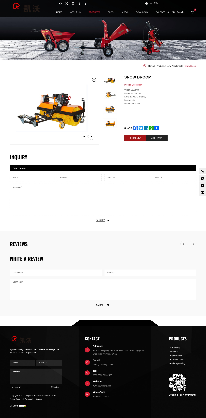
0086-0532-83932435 (102, 375)
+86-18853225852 (101, 396)
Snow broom (190, 66)
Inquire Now (135, 138)
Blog (111, 12)
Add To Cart (156, 138)
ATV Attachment (174, 66)
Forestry (173, 351)
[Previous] (84, 136)
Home (59, 12)
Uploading (55, 387)
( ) (193, 12)
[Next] (91, 136)
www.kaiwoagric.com (102, 386)
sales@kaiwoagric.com (103, 364)
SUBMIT (103, 220)
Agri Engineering (177, 363)
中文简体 (154, 3)
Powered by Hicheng (33, 399)
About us (75, 12)
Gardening (175, 348)
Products (94, 12)
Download (142, 12)
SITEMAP (14, 406)
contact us (162, 12)
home (151, 66)
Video (125, 12)
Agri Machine (176, 355)
